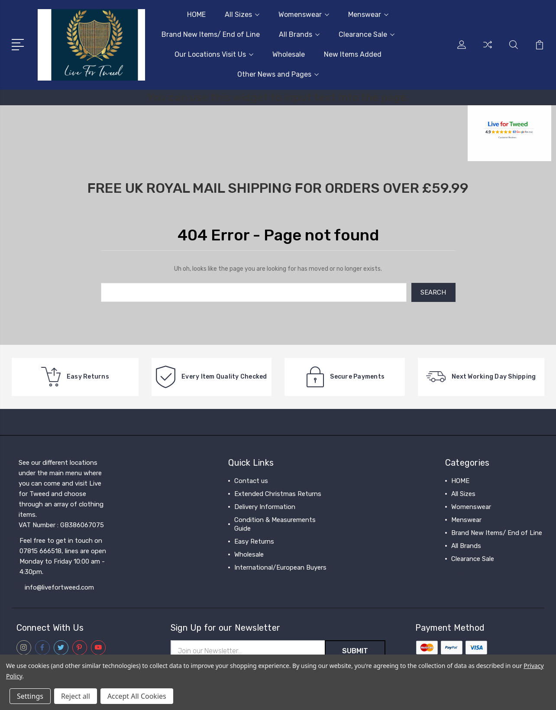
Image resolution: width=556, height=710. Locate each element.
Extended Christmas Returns (277, 494)
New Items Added (352, 54)
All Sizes (242, 14)
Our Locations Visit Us (214, 54)
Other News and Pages (278, 74)
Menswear (368, 14)
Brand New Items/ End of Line (211, 34)
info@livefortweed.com (59, 587)
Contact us (251, 481)
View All (463, 572)
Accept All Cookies (136, 696)
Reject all (75, 696)
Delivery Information (264, 507)
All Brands (299, 34)
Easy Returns (254, 541)
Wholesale (288, 54)
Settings (30, 696)
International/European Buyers (280, 567)
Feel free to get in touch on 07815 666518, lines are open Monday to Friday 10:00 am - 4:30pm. (62, 556)
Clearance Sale (366, 34)
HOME (196, 14)
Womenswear (303, 14)
